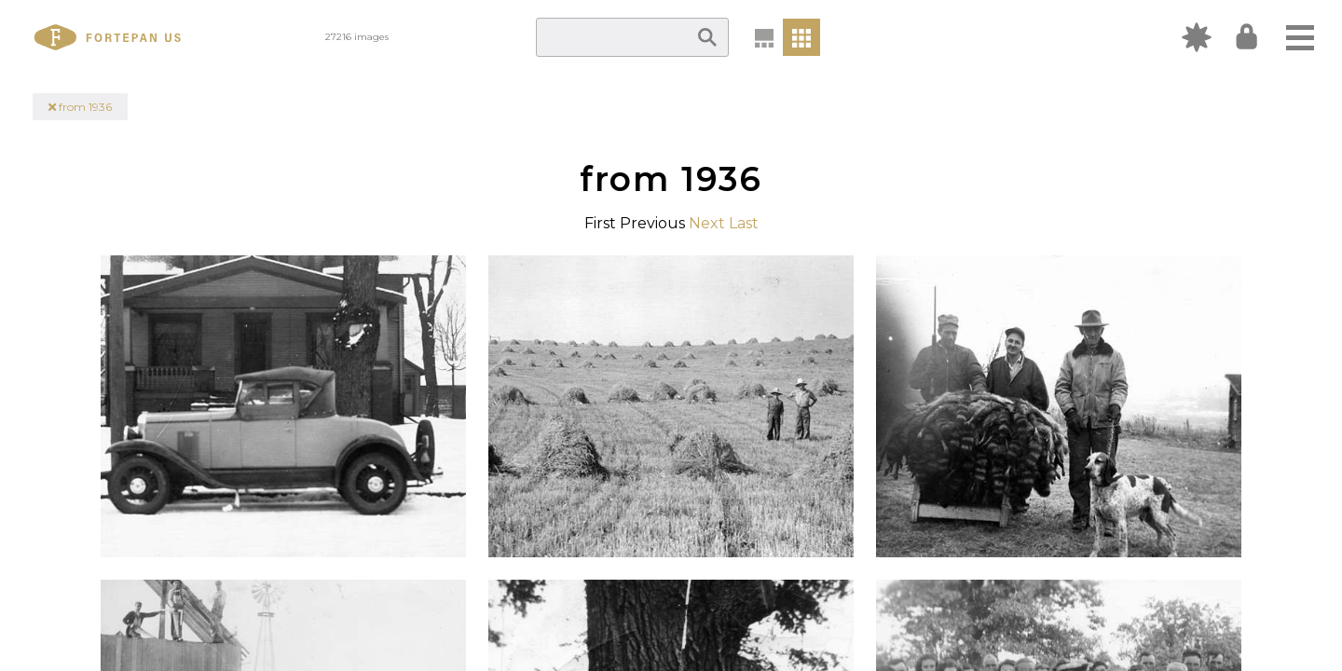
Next (707, 223)
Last (744, 223)
